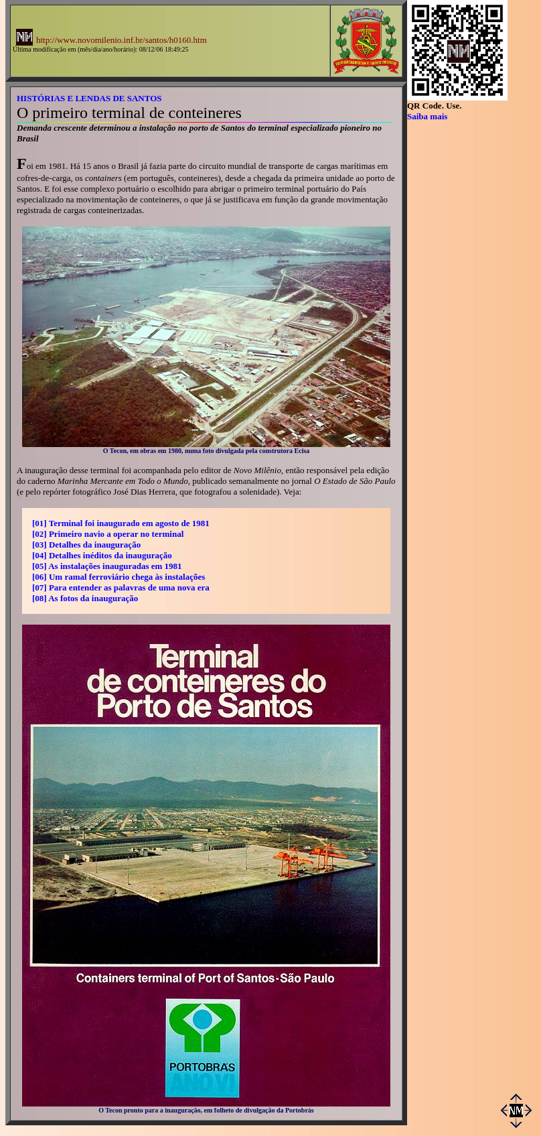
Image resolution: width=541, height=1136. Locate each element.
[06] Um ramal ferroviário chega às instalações (118, 577)
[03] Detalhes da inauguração (86, 545)
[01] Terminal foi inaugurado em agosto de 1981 (121, 523)
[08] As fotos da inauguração (85, 598)
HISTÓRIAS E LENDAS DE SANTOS (89, 98)
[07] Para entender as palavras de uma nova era (121, 587)
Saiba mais (427, 116)
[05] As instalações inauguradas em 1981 (107, 566)
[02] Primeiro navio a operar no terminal (107, 534)
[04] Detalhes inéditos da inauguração (102, 555)
